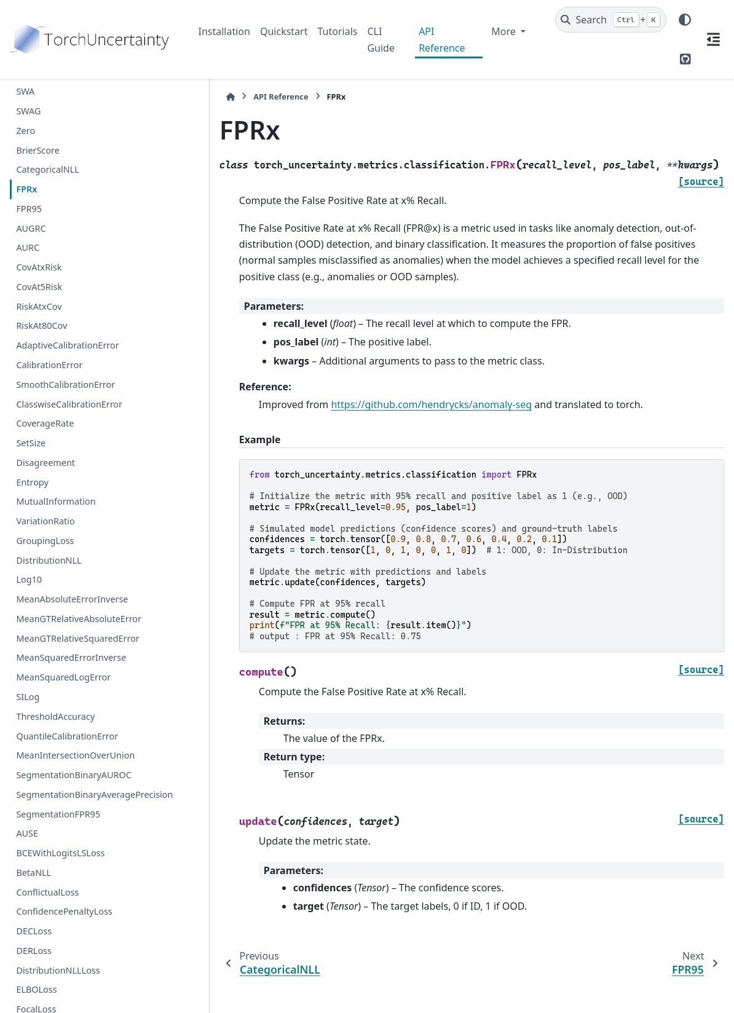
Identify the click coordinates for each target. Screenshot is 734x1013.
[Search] (610, 20)
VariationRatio (45, 521)
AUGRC (30, 228)
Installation (224, 31)
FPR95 (29, 209)
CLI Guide (381, 39)
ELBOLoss (36, 989)
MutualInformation (55, 501)
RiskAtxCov (38, 306)
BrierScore (37, 150)
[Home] (204, 96)
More (504, 31)
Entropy (32, 482)
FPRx (26, 189)
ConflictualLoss (47, 892)
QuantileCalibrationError (67, 736)
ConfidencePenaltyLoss (64, 911)
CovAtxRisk (38, 267)
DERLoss (34, 950)
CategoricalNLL (47, 169)
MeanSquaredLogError (63, 677)
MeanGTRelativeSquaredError (77, 638)
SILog (27, 697)
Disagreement (45, 462)
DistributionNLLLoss (58, 970)
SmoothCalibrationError (65, 384)
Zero (25, 130)
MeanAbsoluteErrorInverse (72, 599)
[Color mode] (684, 19)
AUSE (27, 833)
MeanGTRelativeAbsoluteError (78, 619)
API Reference (442, 39)
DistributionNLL (48, 560)
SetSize (30, 443)
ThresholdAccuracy (55, 716)
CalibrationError (49, 365)
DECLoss (34, 931)
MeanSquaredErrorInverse (71, 657)
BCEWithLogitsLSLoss (60, 853)
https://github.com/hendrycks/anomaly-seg (405, 388)
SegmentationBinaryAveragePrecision (94, 794)
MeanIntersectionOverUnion (75, 755)
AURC (27, 247)
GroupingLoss (45, 540)
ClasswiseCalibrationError (69, 404)
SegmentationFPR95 (58, 814)
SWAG (28, 111)
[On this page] (713, 39)
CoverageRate (45, 423)
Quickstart (284, 31)
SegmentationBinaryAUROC (73, 775)
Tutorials (337, 31)
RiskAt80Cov (41, 325)
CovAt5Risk (39, 287)
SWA (25, 91)
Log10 (29, 579)
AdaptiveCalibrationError (67, 345)
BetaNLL (33, 872)
